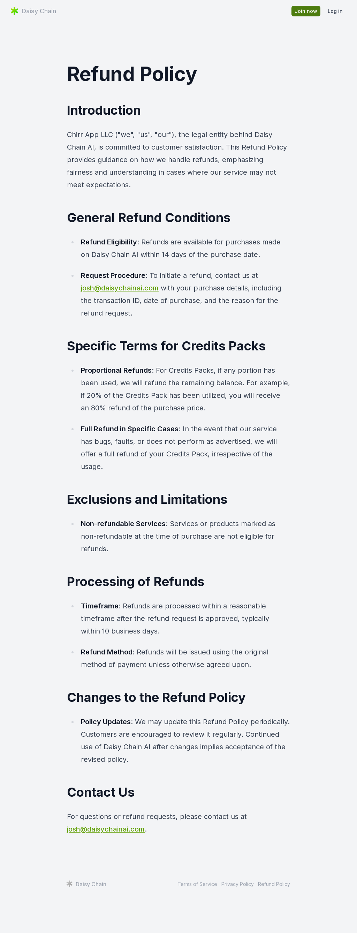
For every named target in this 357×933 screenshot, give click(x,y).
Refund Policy (274, 884)
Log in (335, 11)
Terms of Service (197, 884)
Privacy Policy (237, 884)
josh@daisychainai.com (120, 288)
